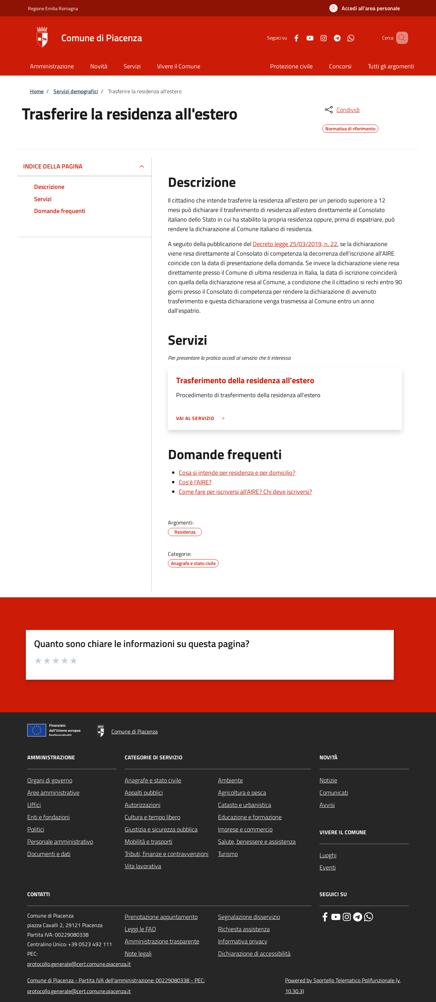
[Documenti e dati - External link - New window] (71, 854)
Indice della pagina (52, 166)
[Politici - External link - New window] (71, 829)
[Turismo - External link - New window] (264, 854)
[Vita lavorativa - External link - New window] (171, 866)
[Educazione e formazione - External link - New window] (264, 817)
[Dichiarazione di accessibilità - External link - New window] (264, 954)
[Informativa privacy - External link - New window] (264, 941)
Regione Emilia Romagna (53, 8)
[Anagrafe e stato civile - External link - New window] (171, 780)
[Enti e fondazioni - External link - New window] (71, 817)
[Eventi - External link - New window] (364, 867)
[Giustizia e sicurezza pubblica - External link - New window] (171, 829)
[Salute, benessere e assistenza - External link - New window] (264, 842)
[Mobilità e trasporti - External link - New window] (171, 842)
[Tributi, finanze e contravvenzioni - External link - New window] (171, 854)
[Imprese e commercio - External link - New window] (264, 829)
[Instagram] (314, 37)
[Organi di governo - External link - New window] (71, 780)
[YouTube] (300, 37)
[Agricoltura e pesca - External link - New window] (264, 793)
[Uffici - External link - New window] (71, 805)
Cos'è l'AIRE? (195, 482)
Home (37, 91)
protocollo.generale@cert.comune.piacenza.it (79, 964)
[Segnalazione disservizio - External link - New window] (264, 917)
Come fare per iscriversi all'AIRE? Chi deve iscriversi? (245, 491)
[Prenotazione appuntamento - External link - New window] (171, 917)
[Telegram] (327, 37)
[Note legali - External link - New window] (171, 954)
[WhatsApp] (341, 37)
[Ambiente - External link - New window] (264, 780)
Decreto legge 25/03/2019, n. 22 (295, 243)
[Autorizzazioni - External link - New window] (171, 805)
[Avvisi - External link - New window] (364, 805)
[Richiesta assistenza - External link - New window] (264, 929)
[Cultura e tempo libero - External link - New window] (171, 817)
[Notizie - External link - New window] (364, 780)
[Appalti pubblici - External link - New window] (171, 793)
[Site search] (400, 38)
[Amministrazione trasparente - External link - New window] (171, 941)
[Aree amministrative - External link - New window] (71, 793)
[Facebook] (286, 37)
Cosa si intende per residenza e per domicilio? (237, 472)
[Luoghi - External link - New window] (364, 855)
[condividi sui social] (341, 109)
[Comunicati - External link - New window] (364, 793)
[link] (202, 418)
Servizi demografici (75, 91)
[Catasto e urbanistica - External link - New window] (264, 805)
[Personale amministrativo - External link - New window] (71, 842)
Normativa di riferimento (350, 127)
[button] (364, 8)
